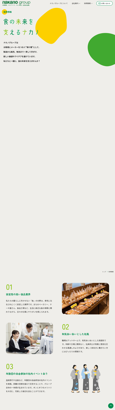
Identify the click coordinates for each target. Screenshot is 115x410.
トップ (104, 272)
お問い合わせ (105, 4)
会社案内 (73, 4)
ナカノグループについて (57, 4)
